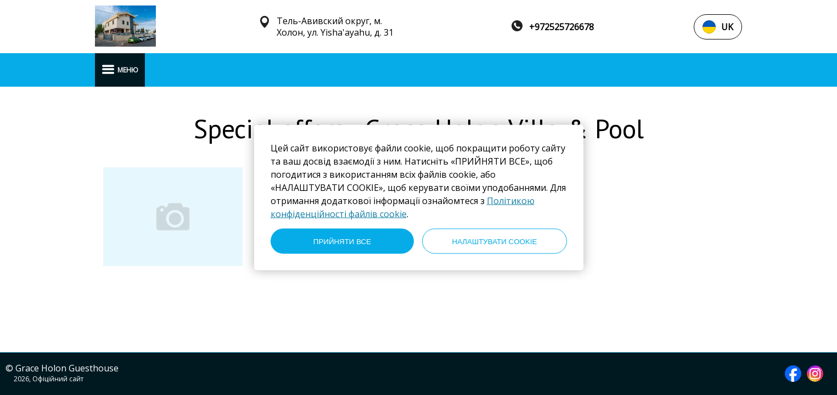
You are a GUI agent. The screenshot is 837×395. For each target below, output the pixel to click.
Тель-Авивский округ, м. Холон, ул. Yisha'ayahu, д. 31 (335, 26)
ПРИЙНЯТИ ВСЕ (342, 241)
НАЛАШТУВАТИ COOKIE (494, 241)
